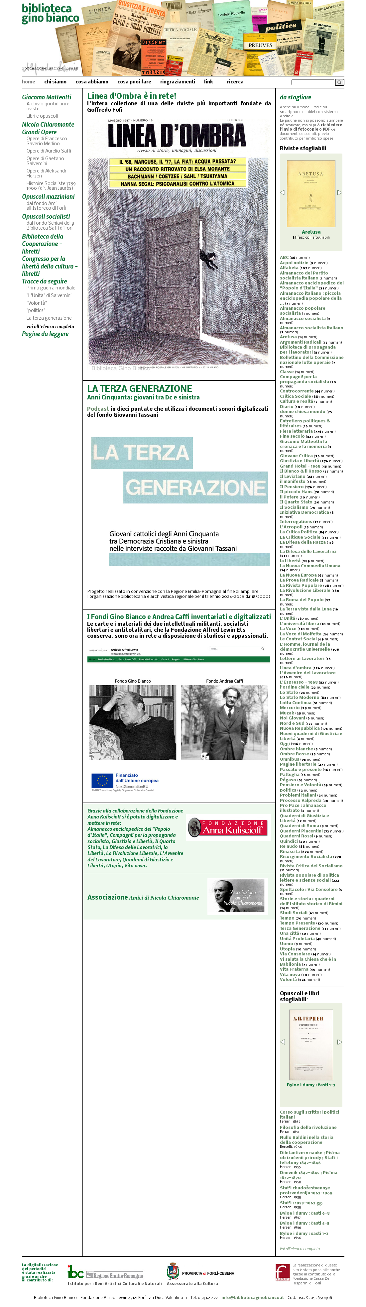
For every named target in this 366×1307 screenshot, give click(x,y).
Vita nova (290, 975)
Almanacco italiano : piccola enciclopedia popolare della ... (311, 298)
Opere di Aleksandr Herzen (46, 174)
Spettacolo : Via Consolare (309, 890)
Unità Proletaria (297, 939)
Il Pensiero (292, 487)
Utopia (287, 949)
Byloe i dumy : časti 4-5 (304, 1223)
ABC (284, 258)
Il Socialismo (294, 507)
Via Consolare (295, 954)
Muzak (287, 713)
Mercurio (290, 708)
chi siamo (55, 82)
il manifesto (292, 482)
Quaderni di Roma (299, 826)
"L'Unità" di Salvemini (49, 295)
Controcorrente (297, 391)
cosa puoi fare (134, 82)
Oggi (285, 744)
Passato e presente (301, 770)
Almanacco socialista (303, 319)
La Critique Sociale (300, 537)
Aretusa (288, 337)
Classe (287, 372)
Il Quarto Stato (296, 502)
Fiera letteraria (296, 431)
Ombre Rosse (294, 754)
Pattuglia (290, 775)
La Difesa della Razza (303, 542)
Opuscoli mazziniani (48, 196)
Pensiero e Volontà (300, 785)
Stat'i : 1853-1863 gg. (301, 1203)
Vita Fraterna (294, 969)
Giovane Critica (296, 456)
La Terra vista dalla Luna (306, 609)
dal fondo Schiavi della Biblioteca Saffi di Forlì (50, 226)
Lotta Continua (295, 703)
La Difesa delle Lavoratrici (308, 552)
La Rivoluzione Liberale (305, 591)
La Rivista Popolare (301, 586)
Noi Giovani (292, 718)
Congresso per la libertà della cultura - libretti (50, 266)
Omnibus (289, 759)
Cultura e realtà (296, 401)
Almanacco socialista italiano (311, 328)
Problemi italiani (298, 795)
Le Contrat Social (298, 639)
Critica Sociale (295, 396)
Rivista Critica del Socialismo (311, 866)
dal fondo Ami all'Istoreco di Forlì (46, 206)
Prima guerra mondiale (51, 288)
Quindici (289, 841)
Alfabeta (289, 268)
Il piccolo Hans (296, 492)
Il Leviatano (292, 477)
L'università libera (299, 624)
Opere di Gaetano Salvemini (45, 161)
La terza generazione (49, 318)
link (208, 82)
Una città (289, 933)
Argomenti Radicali (300, 342)
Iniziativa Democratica (304, 512)
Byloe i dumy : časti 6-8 (305, 1213)
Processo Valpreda (300, 801)
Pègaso (288, 780)
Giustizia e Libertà (299, 461)
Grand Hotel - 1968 (300, 466)
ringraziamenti (177, 82)
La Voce (288, 629)
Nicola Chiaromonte (48, 124)
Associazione (107, 898)
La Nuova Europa (298, 575)
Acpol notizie (294, 263)
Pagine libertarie (298, 764)
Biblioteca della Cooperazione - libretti (42, 243)
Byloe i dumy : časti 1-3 (304, 1234)
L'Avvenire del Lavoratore (308, 673)
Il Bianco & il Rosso (301, 471)
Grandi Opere (39, 132)
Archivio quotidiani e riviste (48, 107)
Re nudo (289, 846)
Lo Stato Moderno (299, 698)
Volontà (288, 980)
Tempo (287, 918)
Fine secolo (292, 436)
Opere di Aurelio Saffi (49, 151)
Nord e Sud (292, 723)
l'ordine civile (294, 687)
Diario (287, 407)
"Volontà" (37, 303)
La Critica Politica (298, 532)
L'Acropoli (291, 527)
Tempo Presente (297, 923)
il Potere (289, 497)
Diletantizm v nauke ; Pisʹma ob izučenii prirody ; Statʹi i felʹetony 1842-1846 (310, 1158)
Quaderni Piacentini (301, 831)
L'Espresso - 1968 (299, 682)
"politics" (36, 310)
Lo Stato (289, 693)
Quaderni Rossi (296, 836)
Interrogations (296, 522)
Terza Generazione (300, 928)
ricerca (235, 82)
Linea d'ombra (295, 668)
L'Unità (287, 618)
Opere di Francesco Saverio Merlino (47, 142)
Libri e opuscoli (42, 116)
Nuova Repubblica (300, 728)
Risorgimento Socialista (306, 857)
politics (288, 790)
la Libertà (290, 561)
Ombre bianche (296, 749)
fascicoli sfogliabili (311, 238)
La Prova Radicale (299, 580)
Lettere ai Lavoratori (302, 659)
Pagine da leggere (45, 333)
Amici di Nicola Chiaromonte (164, 898)
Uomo (286, 944)
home (28, 82)
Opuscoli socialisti (46, 216)
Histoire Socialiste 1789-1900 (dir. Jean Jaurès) (52, 186)
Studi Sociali (293, 913)
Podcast (98, 409)
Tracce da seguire (44, 281)
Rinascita (290, 852)
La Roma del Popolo (302, 600)
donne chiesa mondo (302, 412)
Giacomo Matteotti (46, 97)
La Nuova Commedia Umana (310, 566)
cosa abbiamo (91, 82)
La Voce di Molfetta (300, 634)
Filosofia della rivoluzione (308, 1128)
